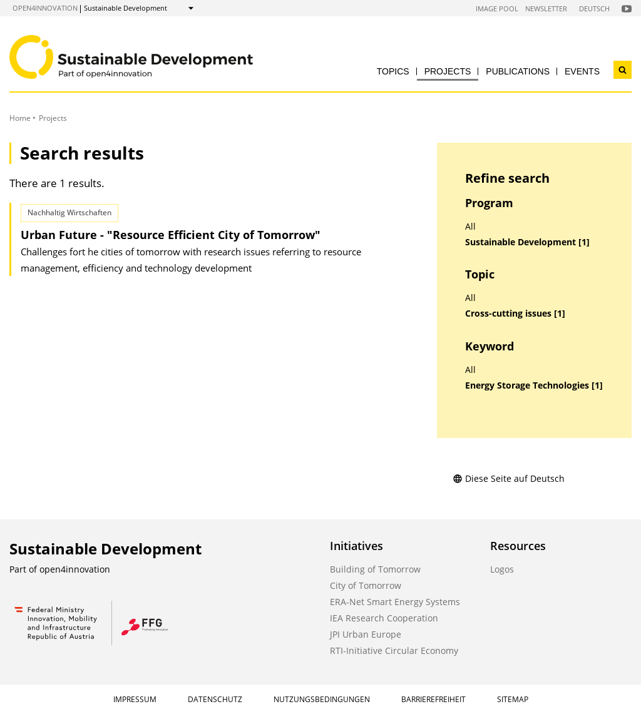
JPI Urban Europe (365, 634)
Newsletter (546, 8)
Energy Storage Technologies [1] (534, 385)
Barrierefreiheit (433, 699)
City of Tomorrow (365, 585)
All (470, 226)
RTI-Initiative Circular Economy (394, 650)
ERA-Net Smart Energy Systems (395, 602)
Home (20, 118)
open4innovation (45, 8)
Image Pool (497, 8)
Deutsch (594, 8)
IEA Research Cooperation (384, 618)
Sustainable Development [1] (527, 242)
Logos (502, 569)
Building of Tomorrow (375, 569)
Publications (518, 71)
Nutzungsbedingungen (322, 699)
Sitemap (512, 699)
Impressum (134, 699)
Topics (393, 71)
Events (582, 71)
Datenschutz (215, 699)
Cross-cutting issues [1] (515, 313)
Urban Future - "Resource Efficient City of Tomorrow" (170, 234)
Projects (447, 71)
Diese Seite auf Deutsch (509, 478)
